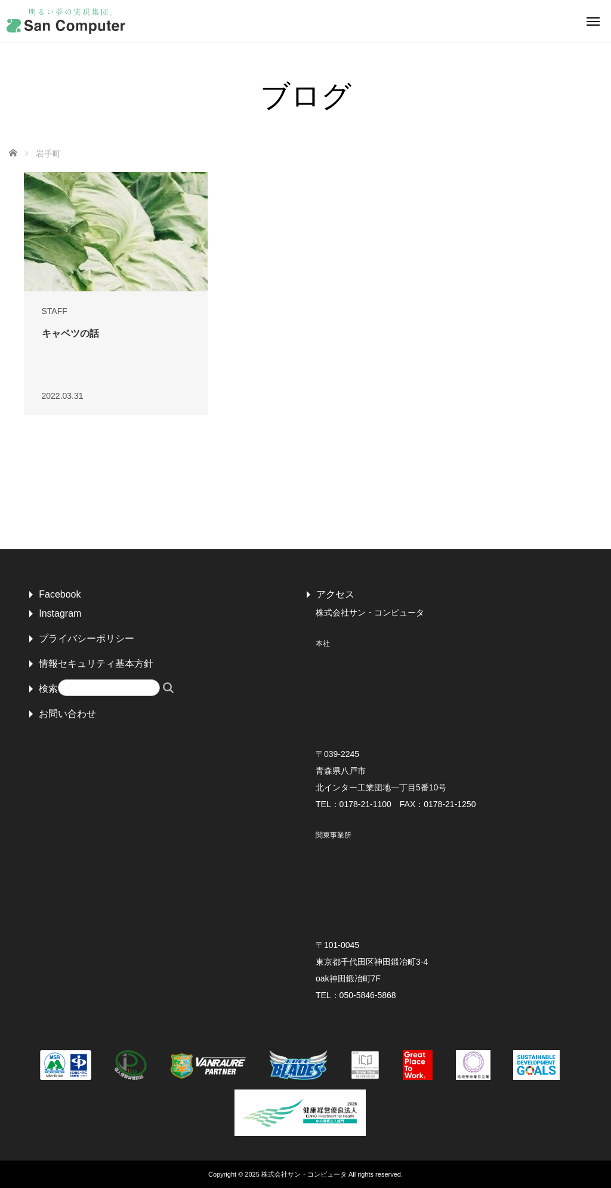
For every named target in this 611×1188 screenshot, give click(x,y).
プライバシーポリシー (86, 638)
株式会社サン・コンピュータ (304, 1174)
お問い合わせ (67, 714)
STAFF (54, 311)
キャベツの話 (70, 333)
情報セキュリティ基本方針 (96, 663)
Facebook (60, 594)
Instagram (60, 613)
